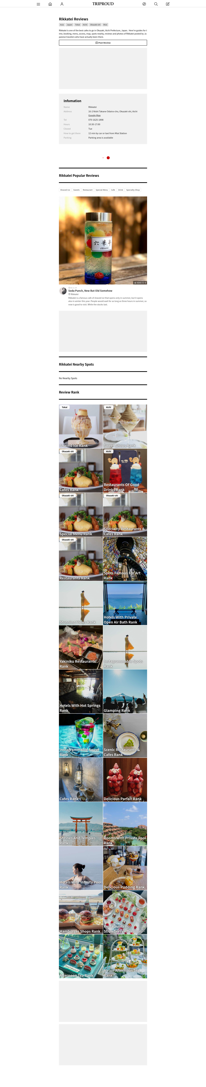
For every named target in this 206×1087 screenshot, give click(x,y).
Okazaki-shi (95, 24)
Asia (62, 24)
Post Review (103, 42)
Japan (69, 24)
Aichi (85, 24)
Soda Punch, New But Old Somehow (107, 292)
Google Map (94, 115)
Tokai (77, 24)
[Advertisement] (103, 68)
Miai (105, 24)
